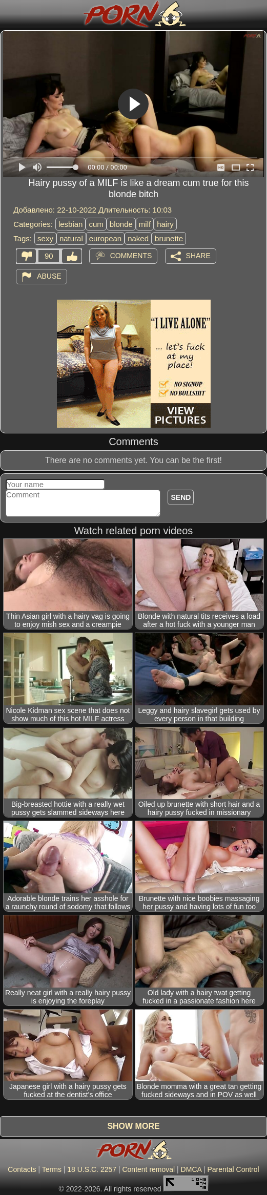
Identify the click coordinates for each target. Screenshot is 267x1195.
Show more (133, 1126)
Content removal (148, 1169)
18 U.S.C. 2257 (91, 1169)
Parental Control (233, 1169)
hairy (165, 224)
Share (198, 255)
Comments (131, 255)
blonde (121, 224)
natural (71, 238)
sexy (45, 238)
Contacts (22, 1169)
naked (138, 238)
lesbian (70, 224)
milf (145, 224)
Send (181, 497)
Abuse (49, 276)
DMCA (191, 1169)
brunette (169, 238)
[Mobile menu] (9, 14)
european (105, 238)
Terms (51, 1169)
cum (96, 224)
